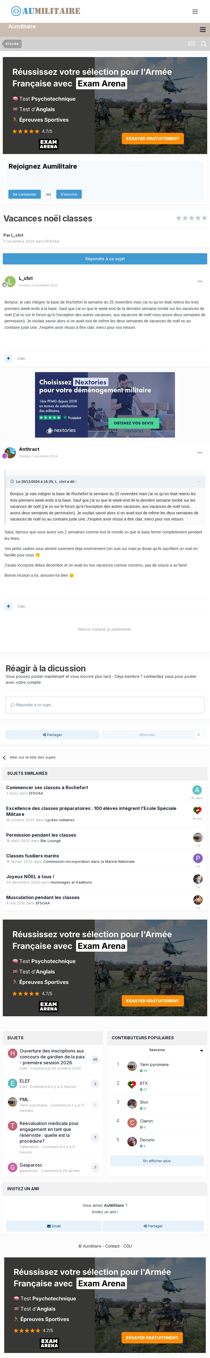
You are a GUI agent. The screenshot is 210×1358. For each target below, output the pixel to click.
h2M (23, 1067)
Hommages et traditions (71, 881)
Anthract (29, 449)
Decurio (147, 1139)
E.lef (23, 1086)
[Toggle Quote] (12, 481)
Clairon (146, 1120)
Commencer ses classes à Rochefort (47, 787)
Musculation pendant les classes (43, 897)
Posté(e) (38, 284)
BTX (144, 1082)
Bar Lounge (51, 840)
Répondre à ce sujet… (33, 704)
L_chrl (17, 234)
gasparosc (29, 1170)
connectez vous (159, 676)
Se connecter (24, 193)
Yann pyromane (33, 1104)
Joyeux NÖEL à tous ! (30, 876)
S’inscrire (69, 193)
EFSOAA (52, 241)
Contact (112, 1245)
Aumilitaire (22, 26)
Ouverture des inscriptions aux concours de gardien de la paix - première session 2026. (52, 1056)
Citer (21, 358)
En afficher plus (157, 1160)
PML (24, 1099)
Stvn (144, 1101)
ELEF (25, 1080)
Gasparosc (31, 1164)
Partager (52, 734)
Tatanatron (29, 1146)
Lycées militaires (60, 819)
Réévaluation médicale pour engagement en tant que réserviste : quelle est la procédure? (49, 1131)
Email (54, 1225)
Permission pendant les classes (41, 835)
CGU (127, 1245)
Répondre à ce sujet (105, 258)
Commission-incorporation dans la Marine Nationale (89, 861)
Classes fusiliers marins (32, 855)
